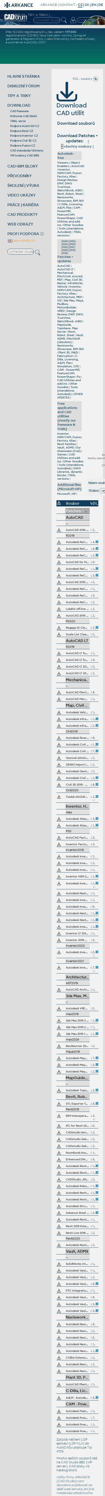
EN (93, 5)
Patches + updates (65, 259)
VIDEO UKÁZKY (21, 195)
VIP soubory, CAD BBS (24, 155)
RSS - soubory (85, 78)
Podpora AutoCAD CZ (24, 126)
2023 (72, 244)
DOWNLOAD (18, 105)
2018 (64, 253)
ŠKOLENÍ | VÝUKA (23, 185)
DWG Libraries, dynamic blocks (69, 472)
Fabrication (65, 356)
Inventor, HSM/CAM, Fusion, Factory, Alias (69, 173)
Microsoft (63, 494)
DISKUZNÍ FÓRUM (23, 86)
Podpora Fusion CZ (22, 145)
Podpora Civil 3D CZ (23, 140)
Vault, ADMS (65, 447)
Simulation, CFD (68, 366)
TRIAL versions (66, 477)
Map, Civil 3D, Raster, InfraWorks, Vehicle (70, 283)
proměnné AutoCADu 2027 (27, 42)
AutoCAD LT (65, 269)
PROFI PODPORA (23, 233)
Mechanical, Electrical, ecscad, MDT (70, 276)
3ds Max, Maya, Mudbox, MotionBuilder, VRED (70, 306)
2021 (71, 247)
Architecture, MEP (69, 297)
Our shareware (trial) (69, 449)
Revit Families (66, 444)
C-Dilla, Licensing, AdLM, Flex (70, 205)
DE (100, 5)
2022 (64, 247)
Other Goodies (73, 225)
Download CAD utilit (71, 102)
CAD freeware (19, 111)
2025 (72, 241)
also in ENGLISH (21, 240)
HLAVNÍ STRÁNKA (23, 76)
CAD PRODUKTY (22, 214)
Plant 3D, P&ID (68, 352)
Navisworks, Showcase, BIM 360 (70, 199)
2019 (72, 250)
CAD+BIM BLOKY (22, 166)
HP (74, 494)
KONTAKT (67, 5)
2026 (65, 241)
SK (87, 5)
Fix (78, 376)
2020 (65, 250)
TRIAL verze (18, 121)
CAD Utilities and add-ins (70, 221)
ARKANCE (48, 5)
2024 (65, 244)
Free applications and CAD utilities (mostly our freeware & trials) (67, 416)
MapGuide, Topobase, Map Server (67, 328)
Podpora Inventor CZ (24, 135)
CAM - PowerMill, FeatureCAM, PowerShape (69, 213)
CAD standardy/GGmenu (26, 150)
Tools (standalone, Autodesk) (70, 230)
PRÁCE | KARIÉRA (23, 204)
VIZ (59, 300)
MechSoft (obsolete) (68, 340)
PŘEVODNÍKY (19, 176)
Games (62, 454)
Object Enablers (68, 164)
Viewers (63, 162)
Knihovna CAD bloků (23, 116)
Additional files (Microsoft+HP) (69, 487)
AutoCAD (77, 166)
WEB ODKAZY (20, 224)
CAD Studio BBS (73, 1462)
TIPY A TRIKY (19, 95)
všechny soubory (76, 146)
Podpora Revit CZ (21, 131)
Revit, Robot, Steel (69, 194)
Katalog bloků (66, 1470)
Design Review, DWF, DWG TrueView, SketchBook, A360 (69, 185)
